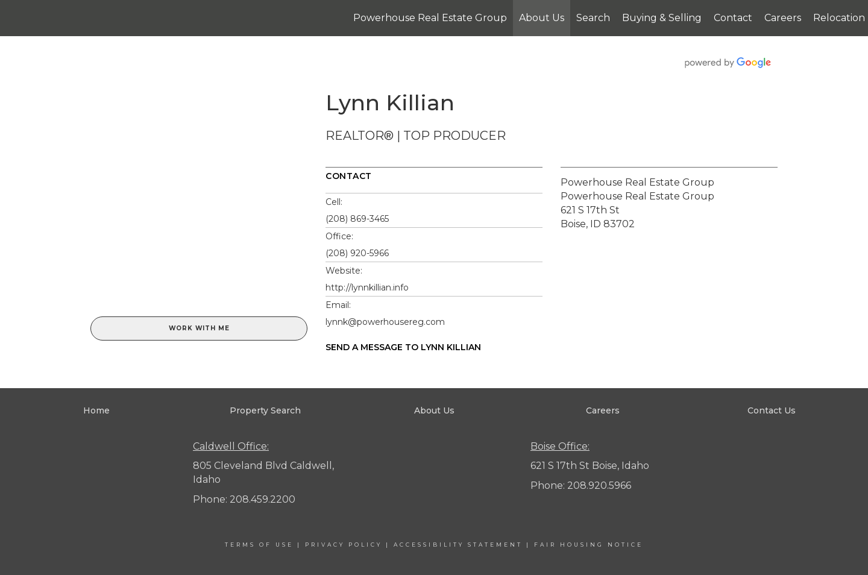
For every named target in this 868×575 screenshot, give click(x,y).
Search (593, 18)
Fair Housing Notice (588, 544)
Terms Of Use (259, 544)
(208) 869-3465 (357, 218)
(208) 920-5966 (357, 253)
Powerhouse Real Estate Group (430, 18)
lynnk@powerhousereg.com (385, 321)
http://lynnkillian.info (367, 287)
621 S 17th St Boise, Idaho (589, 465)
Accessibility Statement (458, 544)
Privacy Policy (343, 544)
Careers (782, 18)
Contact (733, 18)
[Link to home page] (15, 18)
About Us (541, 18)
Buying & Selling (662, 18)
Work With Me (199, 328)
